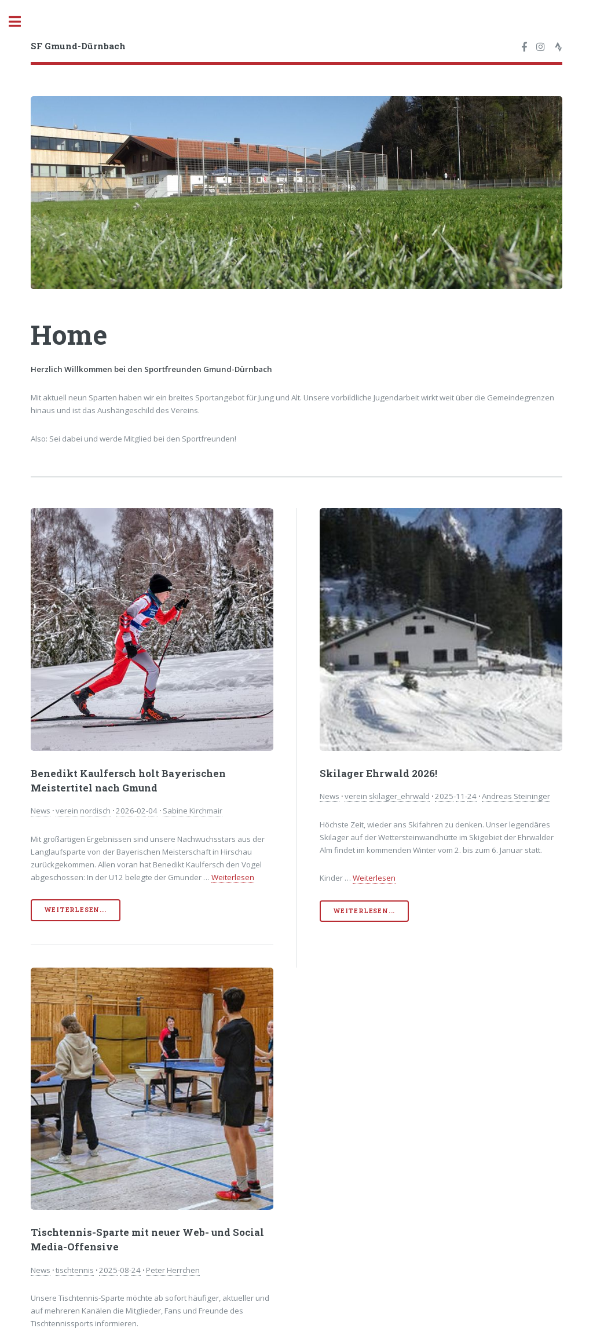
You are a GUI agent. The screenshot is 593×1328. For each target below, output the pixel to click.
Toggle (21, 21)
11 (460, 796)
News (40, 810)
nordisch (95, 810)
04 (153, 810)
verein (67, 810)
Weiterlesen (232, 877)
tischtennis (75, 1270)
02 (141, 810)
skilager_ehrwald (399, 796)
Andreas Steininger (516, 796)
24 (472, 796)
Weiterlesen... (75, 910)
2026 (125, 810)
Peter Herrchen (173, 1270)
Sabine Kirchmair (192, 810)
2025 (444, 796)
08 (124, 1270)
